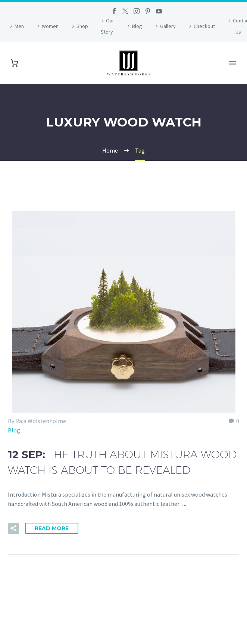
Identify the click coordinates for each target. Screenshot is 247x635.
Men (19, 26)
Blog (137, 26)
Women (50, 26)
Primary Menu (232, 63)
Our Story (108, 26)
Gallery (168, 26)
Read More (52, 528)
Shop (82, 26)
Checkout (204, 26)
